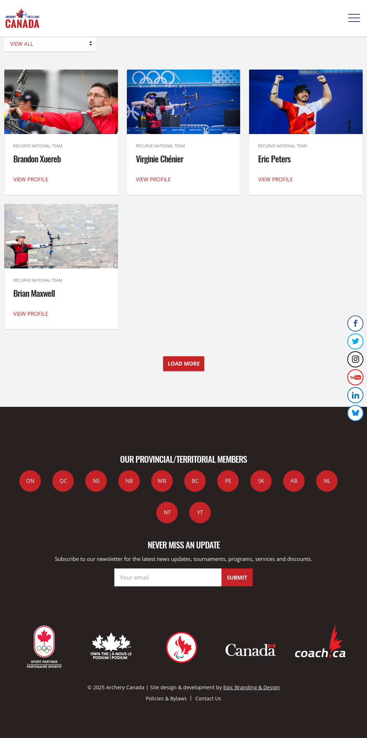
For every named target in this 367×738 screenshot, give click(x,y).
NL (327, 480)
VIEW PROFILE (30, 179)
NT (167, 512)
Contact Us (208, 698)
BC (195, 480)
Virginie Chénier (159, 158)
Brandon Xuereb (37, 158)
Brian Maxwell (34, 292)
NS (96, 480)
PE (228, 480)
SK (261, 480)
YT (200, 512)
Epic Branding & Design (251, 687)
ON (30, 480)
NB (129, 480)
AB (293, 480)
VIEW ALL (21, 43)
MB (162, 480)
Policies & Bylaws (166, 698)
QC (63, 480)
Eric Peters (274, 158)
